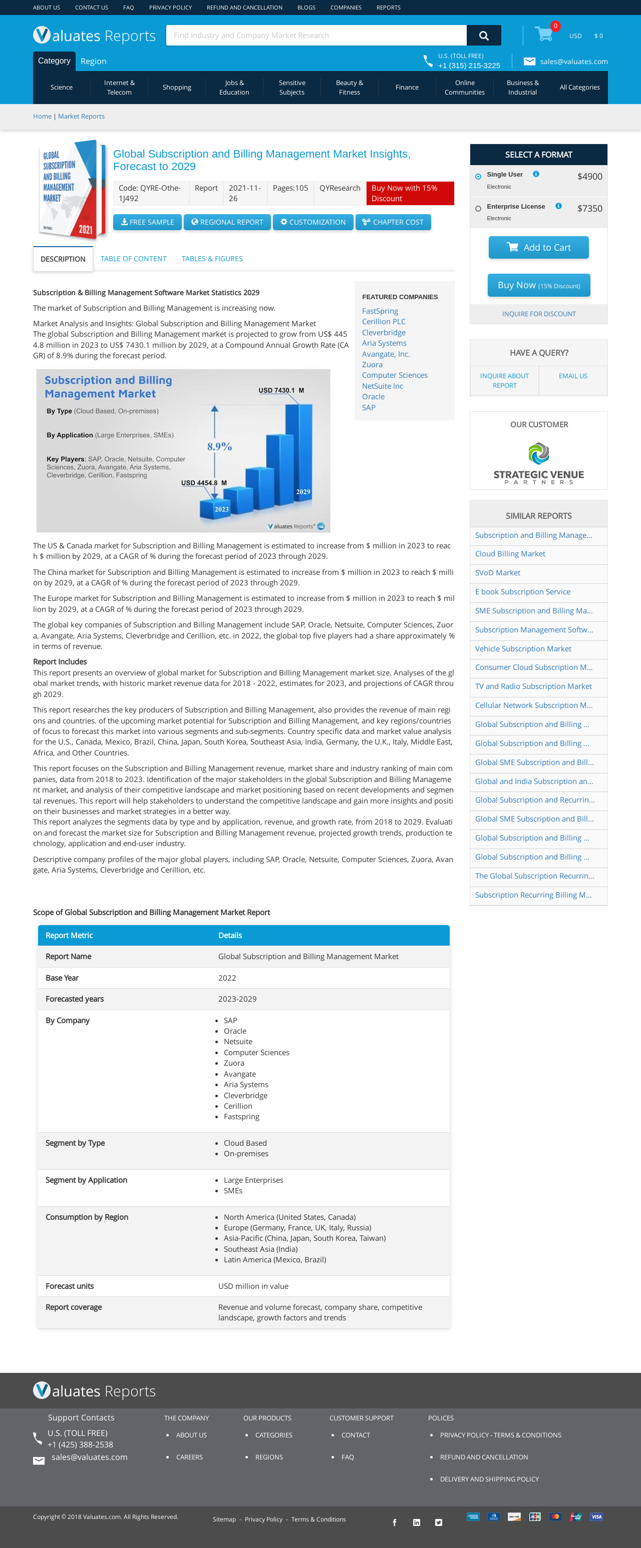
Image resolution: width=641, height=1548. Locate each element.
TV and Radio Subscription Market (533, 686)
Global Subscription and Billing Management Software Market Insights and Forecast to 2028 (535, 724)
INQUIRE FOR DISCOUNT (539, 313)
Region (94, 61)
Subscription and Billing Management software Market (535, 535)
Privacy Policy (263, 1519)
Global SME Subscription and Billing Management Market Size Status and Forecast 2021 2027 (535, 819)
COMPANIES (346, 7)
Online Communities (465, 87)
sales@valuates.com (574, 61)
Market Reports (81, 116)
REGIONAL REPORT (227, 222)
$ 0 (598, 36)
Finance (407, 87)
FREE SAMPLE (147, 222)
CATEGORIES (273, 1434)
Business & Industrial (523, 87)
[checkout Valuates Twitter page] (444, 1527)
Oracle (373, 396)
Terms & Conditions (318, 1519)
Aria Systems (384, 343)
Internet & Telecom (119, 87)
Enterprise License (516, 206)
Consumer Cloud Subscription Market (535, 667)
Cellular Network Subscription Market (535, 705)
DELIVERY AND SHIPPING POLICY (489, 1478)
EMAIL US (573, 375)
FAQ (128, 7)
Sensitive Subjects (292, 87)
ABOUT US (46, 7)
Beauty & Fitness (349, 87)
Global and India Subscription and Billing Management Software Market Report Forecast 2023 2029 (535, 781)
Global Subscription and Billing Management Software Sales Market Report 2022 (535, 838)
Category (54, 61)
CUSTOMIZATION (313, 222)
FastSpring (380, 311)
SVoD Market (497, 572)
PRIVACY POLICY (170, 7)
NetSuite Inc (382, 386)
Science (62, 87)
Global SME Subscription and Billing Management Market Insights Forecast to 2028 (535, 762)
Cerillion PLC (384, 321)
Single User (505, 174)
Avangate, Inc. (386, 354)
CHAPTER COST (393, 222)
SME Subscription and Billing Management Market (535, 610)
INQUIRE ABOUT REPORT (504, 380)
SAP (369, 407)
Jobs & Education (234, 87)
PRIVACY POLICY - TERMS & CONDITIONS (500, 1434)
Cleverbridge (384, 332)
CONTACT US (91, 7)
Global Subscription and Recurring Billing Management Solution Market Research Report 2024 (535, 800)
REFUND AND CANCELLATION (244, 7)
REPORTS (389, 7)
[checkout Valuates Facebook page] (400, 1527)
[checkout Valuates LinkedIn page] (422, 1527)
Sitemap (224, 1519)
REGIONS (269, 1456)
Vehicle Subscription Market (523, 648)
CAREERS (189, 1456)
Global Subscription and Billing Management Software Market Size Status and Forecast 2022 (535, 743)
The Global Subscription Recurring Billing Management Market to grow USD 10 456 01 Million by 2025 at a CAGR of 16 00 (535, 876)
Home (42, 116)
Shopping (177, 87)
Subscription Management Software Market (535, 629)
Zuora (372, 364)
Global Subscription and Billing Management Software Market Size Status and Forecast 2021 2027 (535, 857)
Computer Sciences (395, 375)
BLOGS (306, 7)
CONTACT (356, 1434)
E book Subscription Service (522, 591)
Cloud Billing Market (510, 553)
